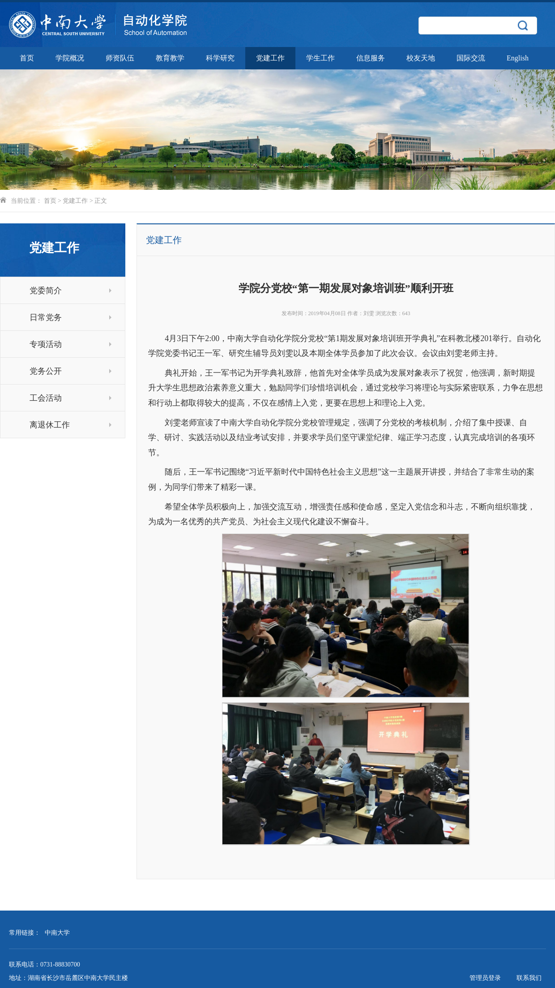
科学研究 (220, 58)
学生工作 (320, 58)
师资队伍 (120, 58)
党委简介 (70, 290)
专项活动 (70, 344)
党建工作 (270, 58)
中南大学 (57, 932)
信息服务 (370, 58)
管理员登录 (485, 978)
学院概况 (70, 58)
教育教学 (170, 58)
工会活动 (70, 397)
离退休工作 (70, 424)
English (518, 58)
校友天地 (420, 58)
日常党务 (70, 317)
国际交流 (471, 58)
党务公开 (70, 371)
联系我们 (529, 978)
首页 (27, 58)
